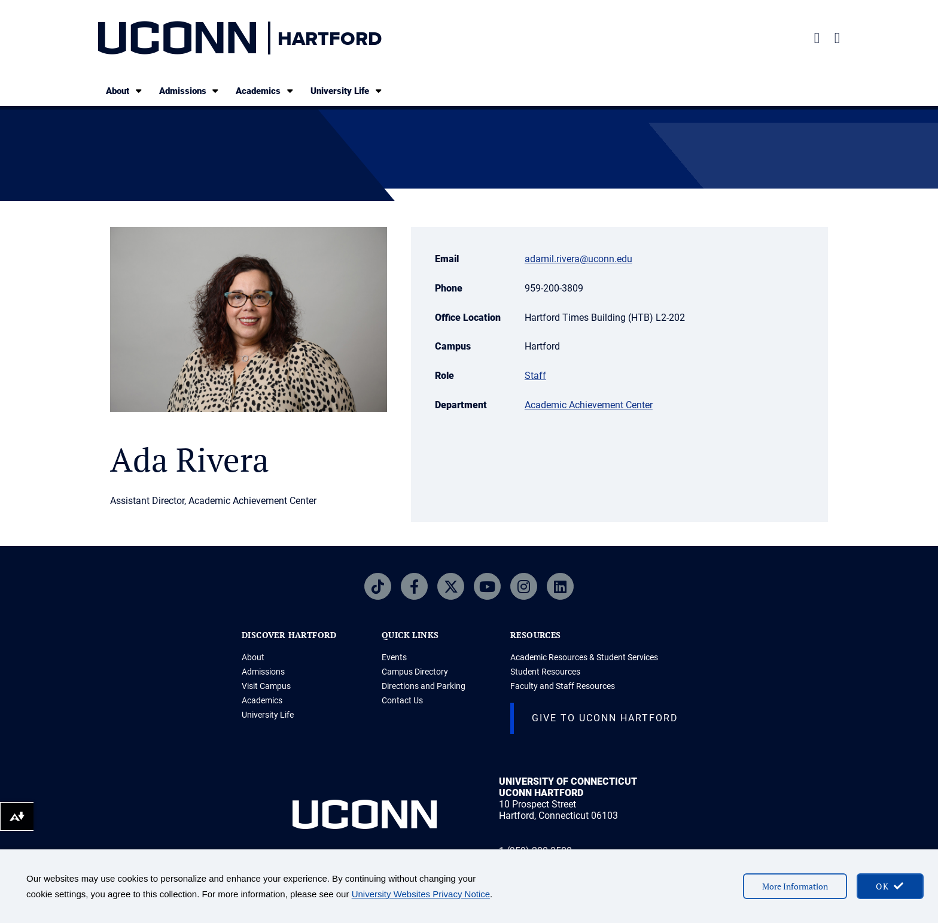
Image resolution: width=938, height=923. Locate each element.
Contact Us (402, 700)
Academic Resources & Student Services (584, 657)
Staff (535, 375)
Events (394, 657)
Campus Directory (415, 671)
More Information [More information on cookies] (795, 886)
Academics (265, 90)
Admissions (190, 90)
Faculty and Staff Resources (562, 686)
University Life (346, 90)
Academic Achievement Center (589, 405)
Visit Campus (266, 686)
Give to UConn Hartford (605, 718)
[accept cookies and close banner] (890, 886)
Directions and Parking (423, 686)
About (125, 90)
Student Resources (545, 671)
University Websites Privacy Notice (421, 894)
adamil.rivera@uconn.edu (578, 259)
